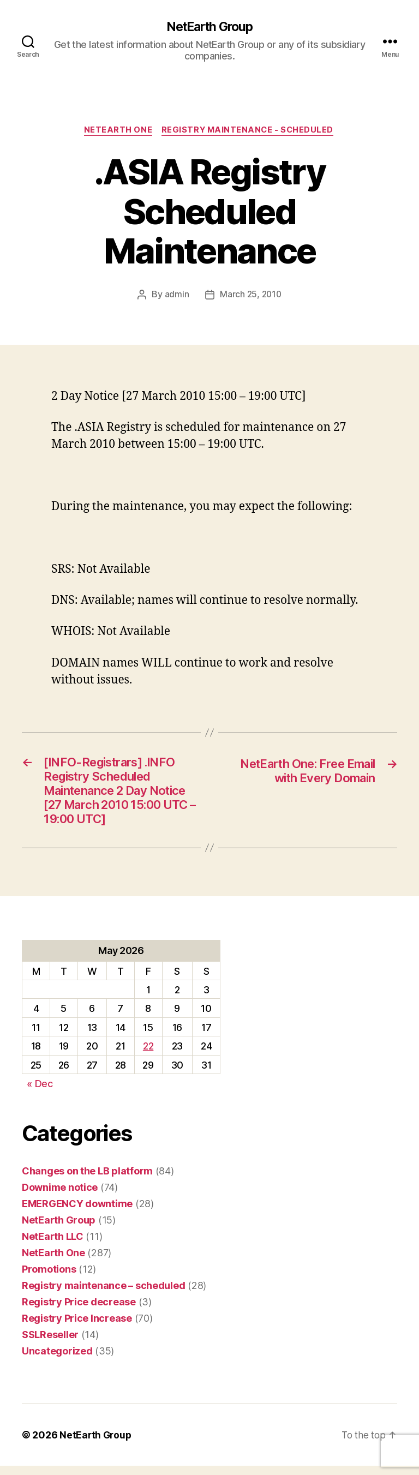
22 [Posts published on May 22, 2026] (148, 1056)
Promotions (49, 1278)
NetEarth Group (209, 27)
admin (176, 295)
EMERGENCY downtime (77, 1213)
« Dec (40, 1093)
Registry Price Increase (77, 1327)
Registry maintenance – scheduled (103, 1294)
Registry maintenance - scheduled (249, 131)
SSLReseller (50, 1344)
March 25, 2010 (250, 295)
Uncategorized (57, 1360)
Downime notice (60, 1196)
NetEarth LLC (52, 1245)
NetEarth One (116, 131)
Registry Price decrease (79, 1311)
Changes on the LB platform (87, 1180)
